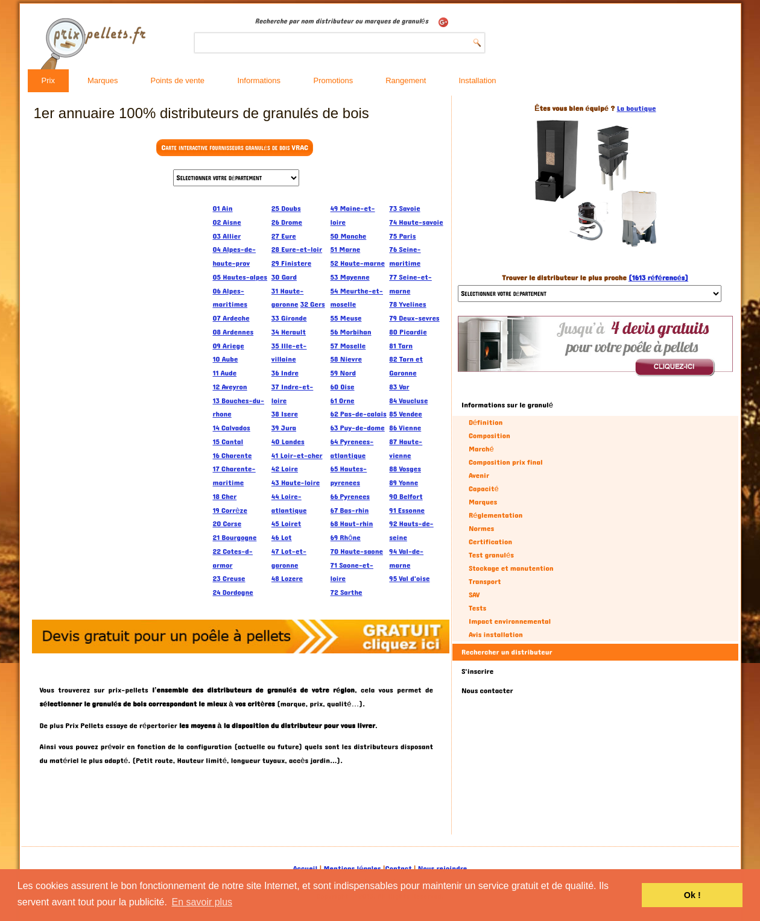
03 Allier (227, 236)
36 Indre (285, 373)
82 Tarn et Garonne (406, 366)
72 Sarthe (347, 592)
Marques (102, 80)
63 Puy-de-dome (358, 428)
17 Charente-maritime (234, 476)
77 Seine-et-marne (410, 284)
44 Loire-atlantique (289, 503)
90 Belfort (405, 496)
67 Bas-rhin (350, 510)
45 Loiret (286, 524)
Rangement (405, 80)
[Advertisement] (120, 383)
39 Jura (283, 428)
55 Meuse (346, 318)
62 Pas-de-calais (359, 414)
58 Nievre (346, 359)
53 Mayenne (350, 277)
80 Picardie (407, 332)
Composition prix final (506, 462)
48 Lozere (287, 578)
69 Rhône (346, 537)
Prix (48, 80)
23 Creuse (229, 578)
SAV (474, 595)
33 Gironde (289, 318)
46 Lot (281, 537)
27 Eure (283, 236)
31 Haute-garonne (287, 298)
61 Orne (343, 401)
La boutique (636, 108)
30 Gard (284, 277)
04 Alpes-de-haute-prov (234, 256)
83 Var (399, 387)
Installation (477, 80)
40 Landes (288, 442)
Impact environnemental (510, 621)
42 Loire (284, 469)
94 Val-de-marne (406, 558)
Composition (489, 435)
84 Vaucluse (408, 401)
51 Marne (346, 249)
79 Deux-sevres (414, 318)
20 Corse (227, 524)
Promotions (333, 80)
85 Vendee (405, 414)
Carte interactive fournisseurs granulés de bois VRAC (234, 147)
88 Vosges (405, 469)
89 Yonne (403, 483)
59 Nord (343, 373)
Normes (481, 528)
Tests (477, 608)
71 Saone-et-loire (352, 572)
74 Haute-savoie (416, 222)
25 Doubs (286, 208)
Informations (258, 80)
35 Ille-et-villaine (289, 353)
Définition (485, 422)
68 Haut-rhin (352, 524)
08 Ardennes (233, 332)
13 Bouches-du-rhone (239, 408)
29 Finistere (291, 263)
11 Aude (225, 373)
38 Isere (284, 414)
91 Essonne (407, 510)
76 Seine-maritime (404, 256)
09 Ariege (228, 346)
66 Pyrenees (350, 496)
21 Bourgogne (235, 537)
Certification (490, 542)
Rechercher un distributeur (507, 652)
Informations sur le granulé (507, 405)
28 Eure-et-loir (296, 249)
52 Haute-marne (358, 263)
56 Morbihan (351, 332)
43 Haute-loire (295, 483)
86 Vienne (405, 428)
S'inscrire (477, 671)
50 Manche (349, 236)
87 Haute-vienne (405, 449)
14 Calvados (231, 428)
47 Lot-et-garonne (288, 558)
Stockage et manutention (511, 568)
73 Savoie (404, 208)
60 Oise (343, 387)
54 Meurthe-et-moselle (357, 298)
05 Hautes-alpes (240, 277)
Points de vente (177, 80)
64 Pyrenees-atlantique (352, 449)
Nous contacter (487, 691)
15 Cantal (228, 442)
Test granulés (491, 555)
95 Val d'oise (409, 578)
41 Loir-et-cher (297, 455)
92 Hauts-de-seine (411, 531)
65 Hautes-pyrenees (349, 476)
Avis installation (496, 634)
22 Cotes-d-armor (233, 558)
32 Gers (312, 304)
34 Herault (288, 332)
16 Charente (232, 455)
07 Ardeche (231, 318)
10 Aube (225, 359)
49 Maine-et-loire (353, 215)
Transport (485, 581)
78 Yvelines (407, 304)
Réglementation (495, 515)
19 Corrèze (230, 510)
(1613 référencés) (658, 278)
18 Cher (225, 496)
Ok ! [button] (692, 895)
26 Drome (286, 222)
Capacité (484, 488)
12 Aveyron (230, 387)
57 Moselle (348, 346)
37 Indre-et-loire (292, 394)
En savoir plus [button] (202, 902)
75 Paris (402, 236)
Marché (481, 449)
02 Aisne (227, 222)
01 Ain (223, 208)
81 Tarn (401, 346)
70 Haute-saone (357, 551)
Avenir (479, 475)
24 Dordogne (233, 592)
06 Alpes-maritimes (230, 298)
